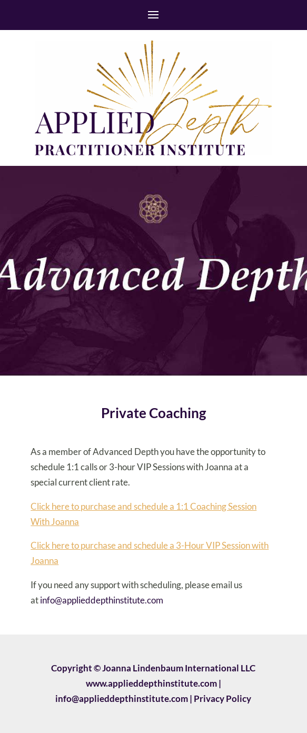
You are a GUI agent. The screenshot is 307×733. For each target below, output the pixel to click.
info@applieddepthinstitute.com (101, 600)
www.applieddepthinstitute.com (151, 683)
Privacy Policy (222, 698)
